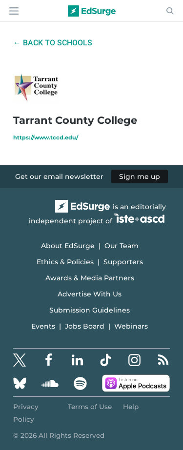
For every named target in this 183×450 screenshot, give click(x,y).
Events (43, 326)
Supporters (123, 261)
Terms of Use (90, 407)
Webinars (131, 326)
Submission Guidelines (89, 310)
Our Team (121, 245)
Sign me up (139, 176)
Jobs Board (84, 326)
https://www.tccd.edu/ (45, 137)
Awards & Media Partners (89, 278)
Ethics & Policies (65, 261)
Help (131, 407)
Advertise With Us (90, 294)
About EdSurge (68, 245)
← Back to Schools (52, 42)
